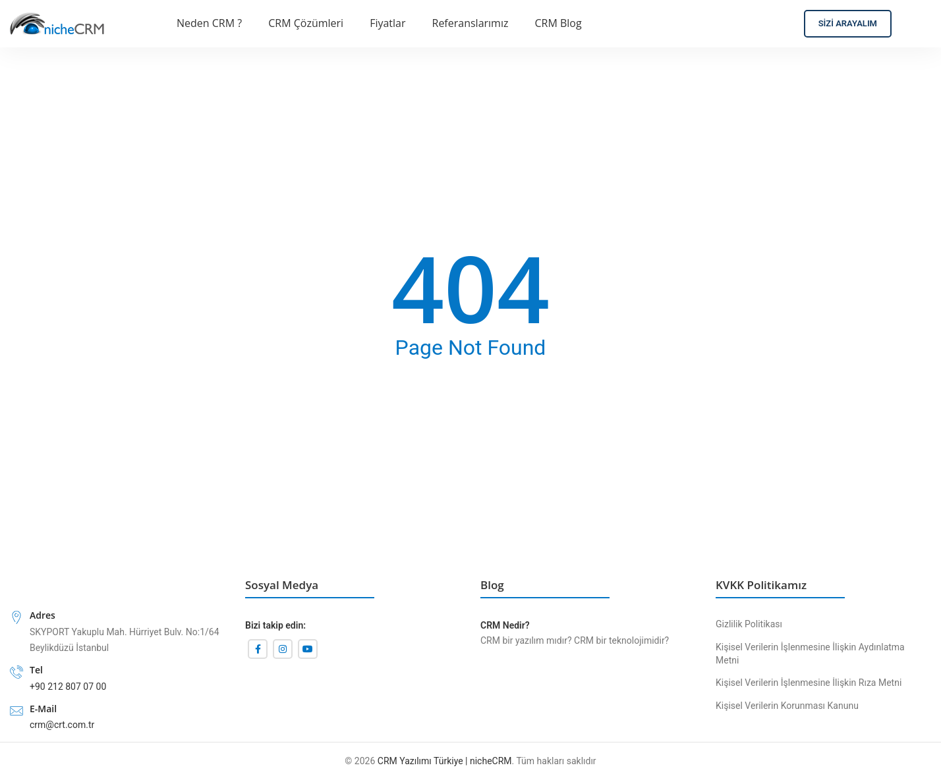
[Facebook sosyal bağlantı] (258, 649)
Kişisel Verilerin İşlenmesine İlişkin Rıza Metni (808, 682)
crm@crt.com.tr (62, 724)
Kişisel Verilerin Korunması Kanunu (787, 705)
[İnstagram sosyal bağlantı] (283, 649)
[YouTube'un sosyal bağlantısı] (308, 649)
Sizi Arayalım (847, 23)
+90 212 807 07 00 (68, 686)
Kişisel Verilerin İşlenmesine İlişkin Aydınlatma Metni (810, 653)
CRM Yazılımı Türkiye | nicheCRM (445, 761)
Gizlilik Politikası (749, 624)
